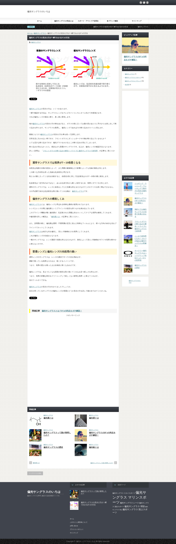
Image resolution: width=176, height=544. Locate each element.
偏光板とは (94, 447)
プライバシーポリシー (76, 529)
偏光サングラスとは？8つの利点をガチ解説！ (62, 311)
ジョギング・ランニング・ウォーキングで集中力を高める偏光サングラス (141, 188)
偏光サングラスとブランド (133, 81)
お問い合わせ (74, 525)
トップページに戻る (35, 473)
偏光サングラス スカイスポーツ (123, 493)
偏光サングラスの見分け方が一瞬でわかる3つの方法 (113, 27)
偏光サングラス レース (129, 503)
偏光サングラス (36, 42)
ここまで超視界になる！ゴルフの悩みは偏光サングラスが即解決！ (141, 241)
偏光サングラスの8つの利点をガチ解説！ (135, 58)
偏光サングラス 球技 (134, 506)
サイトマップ (136, 21)
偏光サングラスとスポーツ (133, 77)
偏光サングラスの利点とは (63, 21)
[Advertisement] (129, 14)
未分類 (127, 84)
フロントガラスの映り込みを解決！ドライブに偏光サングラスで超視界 (70, 151)
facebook (147, 2)
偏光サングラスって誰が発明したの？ (101, 463)
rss (140, 2)
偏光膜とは (55, 217)
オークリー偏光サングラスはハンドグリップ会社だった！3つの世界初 (141, 255)
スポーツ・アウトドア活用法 (88, 21)
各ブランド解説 (112, 21)
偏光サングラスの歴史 (53, 447)
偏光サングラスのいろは (38, 11)
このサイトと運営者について (78, 522)
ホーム (39, 21)
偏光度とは (94, 418)
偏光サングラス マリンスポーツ (129, 497)
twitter (144, 2)
